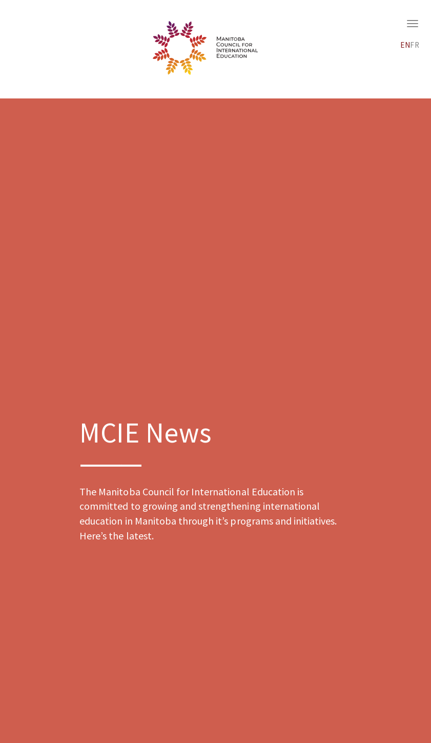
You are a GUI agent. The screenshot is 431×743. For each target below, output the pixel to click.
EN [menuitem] (405, 45)
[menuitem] (405, 43)
